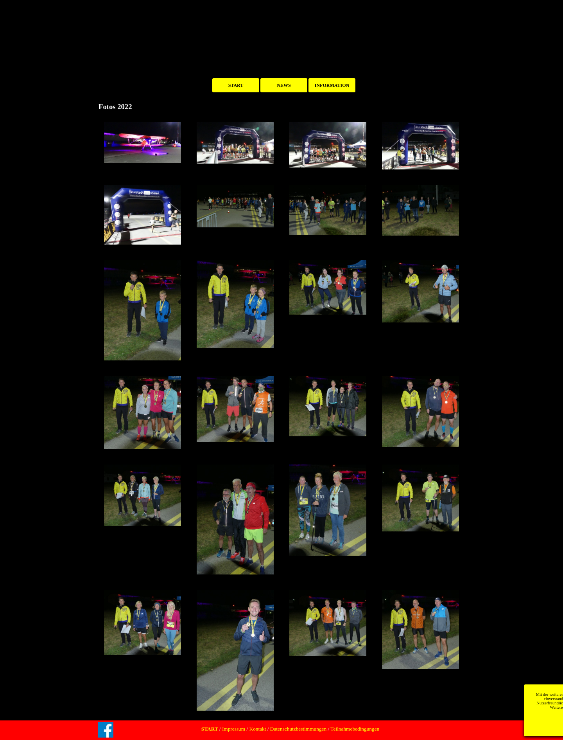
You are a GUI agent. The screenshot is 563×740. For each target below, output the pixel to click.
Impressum (233, 729)
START (236, 85)
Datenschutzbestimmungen (298, 729)
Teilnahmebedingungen (354, 729)
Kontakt (257, 729)
